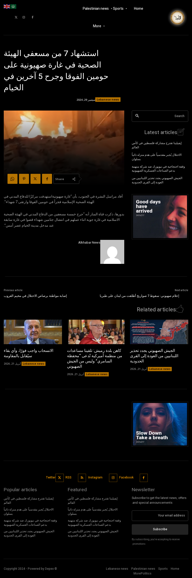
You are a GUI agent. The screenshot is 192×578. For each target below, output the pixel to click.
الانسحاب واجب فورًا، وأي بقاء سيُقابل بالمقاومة (28, 352)
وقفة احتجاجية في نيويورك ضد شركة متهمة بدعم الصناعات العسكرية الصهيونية (158, 168)
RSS (69, 476)
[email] (160, 515)
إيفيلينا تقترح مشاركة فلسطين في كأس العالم (157, 144)
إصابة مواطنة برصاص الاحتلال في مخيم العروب (35, 295)
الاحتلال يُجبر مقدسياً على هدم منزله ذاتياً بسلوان (157, 156)
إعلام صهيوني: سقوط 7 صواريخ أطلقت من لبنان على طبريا (139, 295)
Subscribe (160, 528)
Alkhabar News (89, 242)
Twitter (51, 476)
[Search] (137, 116)
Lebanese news (107, 99)
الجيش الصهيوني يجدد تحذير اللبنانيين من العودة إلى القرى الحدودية (157, 179)
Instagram (95, 476)
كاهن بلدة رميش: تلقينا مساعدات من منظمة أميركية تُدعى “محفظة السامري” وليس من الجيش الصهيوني (94, 358)
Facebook (126, 476)
